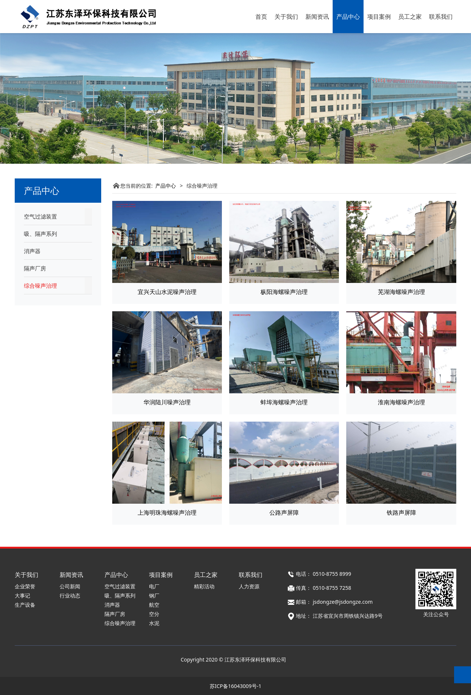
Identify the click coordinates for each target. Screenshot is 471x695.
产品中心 (348, 17)
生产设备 (25, 604)
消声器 (32, 251)
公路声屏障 (284, 512)
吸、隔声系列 (40, 233)
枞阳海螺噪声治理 (284, 292)
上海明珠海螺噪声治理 (167, 512)
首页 (261, 17)
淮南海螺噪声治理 (401, 402)
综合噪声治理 (40, 285)
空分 (154, 613)
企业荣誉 (25, 586)
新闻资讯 (317, 17)
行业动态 (70, 595)
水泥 (154, 623)
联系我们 (441, 17)
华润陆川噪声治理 (167, 402)
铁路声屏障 (401, 512)
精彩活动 (204, 586)
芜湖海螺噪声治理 (401, 292)
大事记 (22, 595)
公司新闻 (70, 586)
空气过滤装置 (40, 216)
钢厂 (154, 595)
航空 (154, 604)
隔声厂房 (35, 268)
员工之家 (410, 17)
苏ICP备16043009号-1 (236, 685)
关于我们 (286, 17)
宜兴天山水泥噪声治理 (167, 292)
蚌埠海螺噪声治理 (284, 402)
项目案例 (379, 17)
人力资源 (249, 586)
